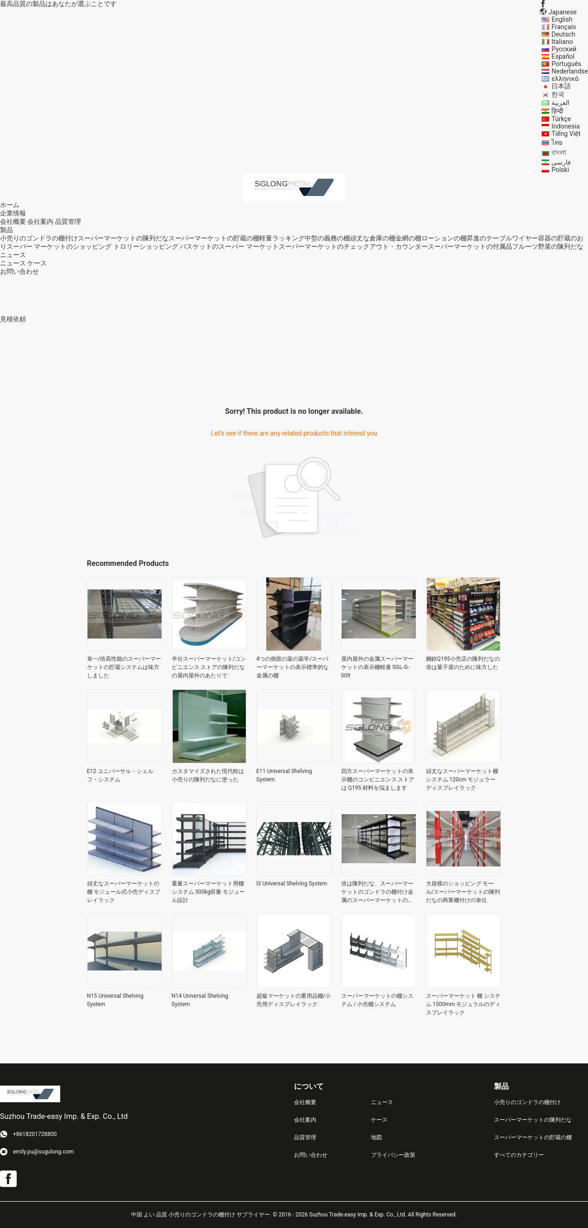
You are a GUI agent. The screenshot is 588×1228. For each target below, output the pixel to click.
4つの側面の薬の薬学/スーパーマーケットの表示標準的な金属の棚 (292, 667)
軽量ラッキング (282, 238)
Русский (563, 49)
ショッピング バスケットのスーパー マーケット (209, 246)
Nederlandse (569, 71)
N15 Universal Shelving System (115, 1000)
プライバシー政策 (393, 1155)
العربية (560, 102)
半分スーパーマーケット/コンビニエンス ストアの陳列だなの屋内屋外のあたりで (209, 667)
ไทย (557, 142)
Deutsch (563, 34)
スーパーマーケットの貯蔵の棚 (214, 238)
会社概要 (13, 221)
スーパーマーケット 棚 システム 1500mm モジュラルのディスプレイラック (463, 1004)
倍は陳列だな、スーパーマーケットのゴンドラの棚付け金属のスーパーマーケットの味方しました (377, 892)
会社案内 (40, 221)
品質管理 (68, 221)
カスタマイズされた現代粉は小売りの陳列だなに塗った (208, 775)
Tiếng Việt (566, 133)
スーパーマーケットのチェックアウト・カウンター (353, 246)
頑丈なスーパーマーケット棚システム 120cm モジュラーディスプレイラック (462, 779)
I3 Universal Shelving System (291, 883)
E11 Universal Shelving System (284, 775)
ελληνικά (564, 78)
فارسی (561, 162)
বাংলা (558, 152)
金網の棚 (408, 238)
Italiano (562, 41)
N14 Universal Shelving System (200, 1000)
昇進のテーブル (489, 238)
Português (566, 64)
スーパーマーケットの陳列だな (123, 238)
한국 (557, 94)
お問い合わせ (310, 1155)
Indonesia (565, 126)
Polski (560, 169)
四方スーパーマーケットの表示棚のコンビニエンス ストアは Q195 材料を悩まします (378, 779)
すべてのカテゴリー (519, 1155)
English (561, 19)
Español (563, 56)
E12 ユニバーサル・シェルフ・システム (120, 775)
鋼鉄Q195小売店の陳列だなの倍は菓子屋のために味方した (463, 663)
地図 (376, 1137)
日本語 (561, 86)
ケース (37, 263)
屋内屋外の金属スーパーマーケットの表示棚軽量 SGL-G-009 (377, 667)
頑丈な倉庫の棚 (372, 238)
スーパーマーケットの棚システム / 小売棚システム (377, 1000)
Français (563, 27)
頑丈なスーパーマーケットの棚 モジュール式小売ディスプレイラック (124, 891)
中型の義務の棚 (327, 238)
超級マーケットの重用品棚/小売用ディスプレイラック (293, 1000)
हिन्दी (557, 111)
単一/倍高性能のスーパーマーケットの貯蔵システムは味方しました (124, 667)
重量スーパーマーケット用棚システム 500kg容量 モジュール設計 (208, 891)
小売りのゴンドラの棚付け (39, 238)
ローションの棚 (444, 238)
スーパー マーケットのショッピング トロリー (72, 246)
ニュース (13, 263)
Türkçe (561, 119)
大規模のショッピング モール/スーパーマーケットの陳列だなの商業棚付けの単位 (463, 891)
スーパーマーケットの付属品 (470, 246)
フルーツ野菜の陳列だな (547, 246)
